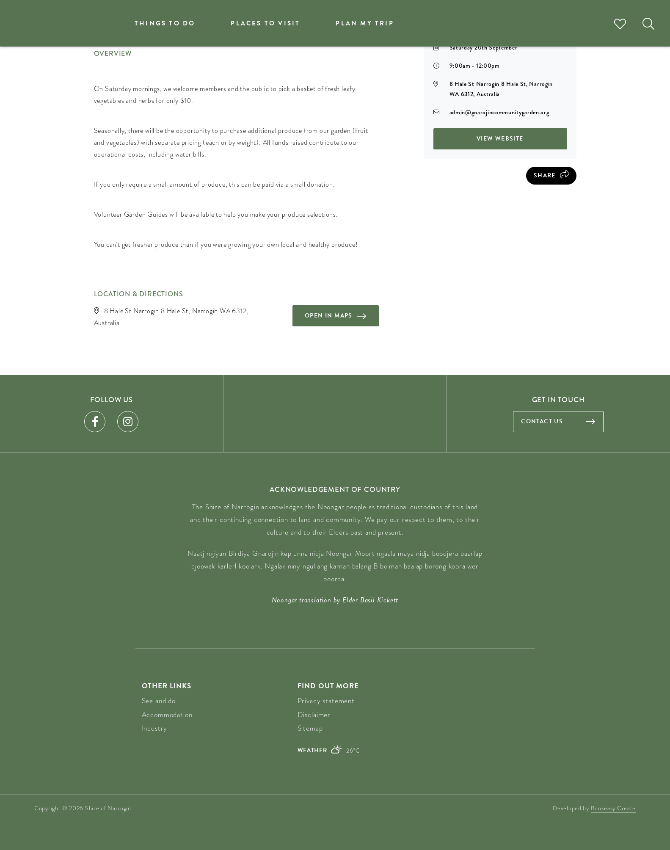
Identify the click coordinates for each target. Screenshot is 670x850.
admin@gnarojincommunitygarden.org (499, 112)
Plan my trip (365, 23)
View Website (500, 138)
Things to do (165, 23)
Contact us (542, 421)
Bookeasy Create (613, 808)
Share (545, 175)
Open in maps (329, 315)
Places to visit (265, 23)
